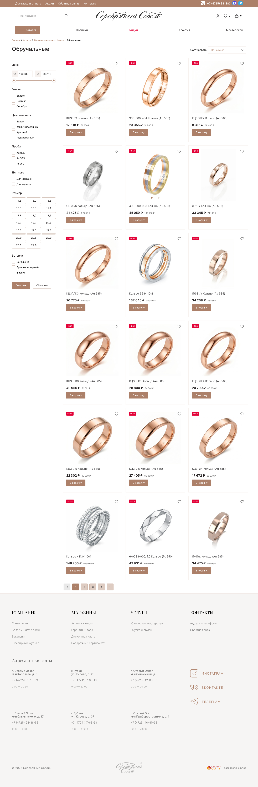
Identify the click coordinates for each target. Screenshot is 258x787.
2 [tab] (158, 198)
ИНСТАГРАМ (207, 673)
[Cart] (239, 16)
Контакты (90, 3)
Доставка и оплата (28, 3)
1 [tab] (152, 198)
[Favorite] (227, 16)
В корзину (76, 132)
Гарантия (152, 30)
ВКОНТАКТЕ (206, 687)
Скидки (111, 30)
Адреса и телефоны (203, 623)
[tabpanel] (155, 175)
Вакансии (18, 636)
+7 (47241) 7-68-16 (84, 680)
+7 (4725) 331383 (219, 3)
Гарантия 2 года (82, 630)
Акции (49, 3)
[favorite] (116, 63)
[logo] (129, 20)
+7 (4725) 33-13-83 (25, 680)
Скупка (234, 30)
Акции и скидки (82, 623)
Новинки (71, 30)
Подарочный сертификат (88, 643)
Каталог (27, 30)
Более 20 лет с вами (26, 630)
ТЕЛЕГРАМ (205, 702)
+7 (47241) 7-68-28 (84, 722)
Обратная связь (68, 3)
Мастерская (192, 30)
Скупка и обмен (141, 630)
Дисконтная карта (83, 636)
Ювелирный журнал (25, 643)
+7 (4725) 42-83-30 (144, 680)
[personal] (218, 16)
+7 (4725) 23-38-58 (25, 722)
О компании (20, 623)
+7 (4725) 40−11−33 (144, 722)
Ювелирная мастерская (147, 623)
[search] (66, 16)
